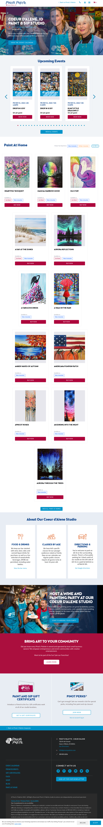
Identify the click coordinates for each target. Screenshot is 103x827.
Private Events (12, 769)
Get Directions (64, 747)
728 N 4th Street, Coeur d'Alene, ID (24, 27)
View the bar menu (20, 568)
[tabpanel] (22, 93)
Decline (82, 823)
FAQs (8, 777)
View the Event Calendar (22, 43)
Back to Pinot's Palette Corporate (19, 728)
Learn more (20, 824)
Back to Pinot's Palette (67, 2)
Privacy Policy (25, 801)
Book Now (22, 117)
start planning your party (64, 621)
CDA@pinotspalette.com (67, 750)
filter (95, 146)
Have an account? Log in (77, 718)
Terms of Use (15, 801)
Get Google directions (82, 568)
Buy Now (17, 205)
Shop (8, 780)
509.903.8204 (17, 29)
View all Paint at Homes (51, 509)
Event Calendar (12, 766)
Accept (95, 823)
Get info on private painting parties (61, 625)
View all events (51, 132)
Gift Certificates (13, 773)
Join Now (77, 713)
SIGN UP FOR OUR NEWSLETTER (71, 779)
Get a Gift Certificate (26, 716)
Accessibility (35, 801)
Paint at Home (11, 787)
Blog (8, 784)
